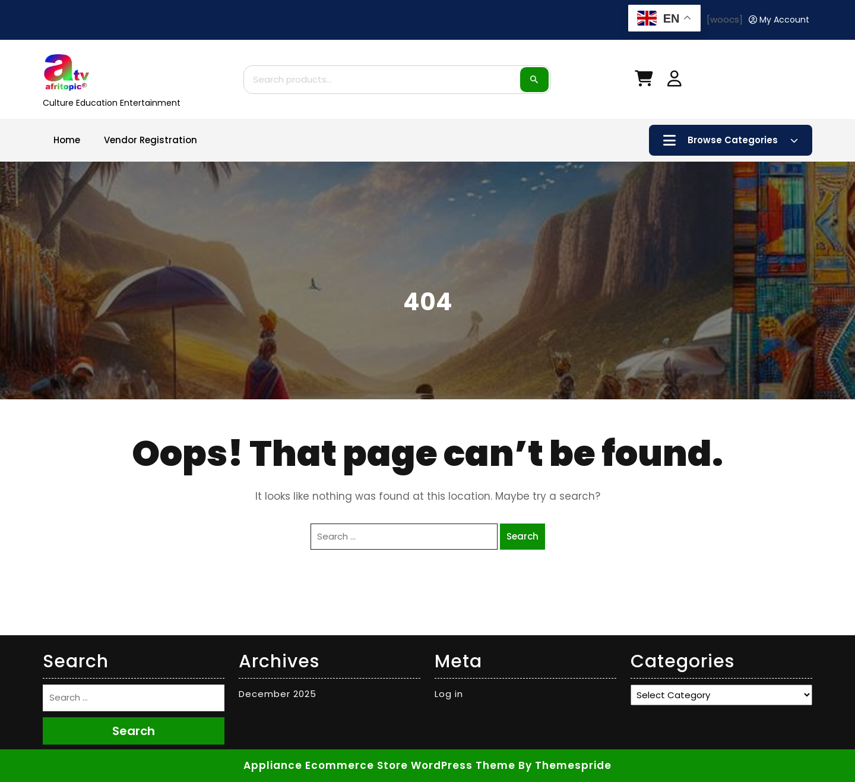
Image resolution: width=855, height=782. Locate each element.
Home (66, 140)
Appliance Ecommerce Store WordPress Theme (379, 765)
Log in (449, 694)
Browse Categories (730, 140)
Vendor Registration (150, 140)
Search (534, 79)
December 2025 (277, 694)
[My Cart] (644, 81)
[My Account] (779, 20)
